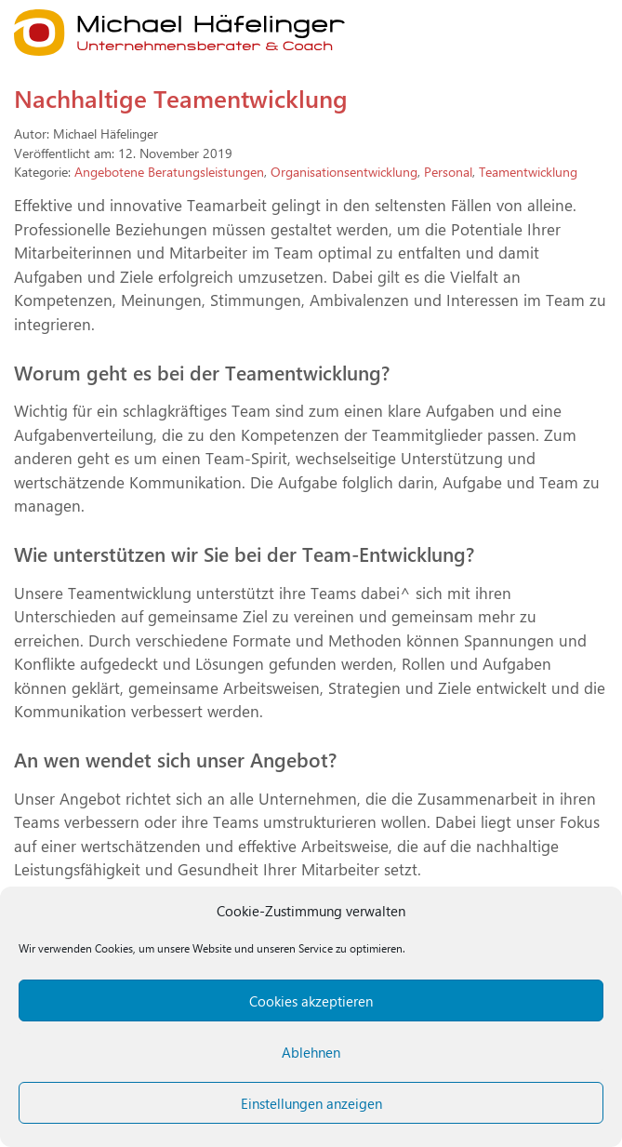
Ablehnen (311, 1052)
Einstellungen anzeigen (311, 1103)
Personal (448, 171)
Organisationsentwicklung (344, 171)
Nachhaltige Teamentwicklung (181, 97)
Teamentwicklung (528, 171)
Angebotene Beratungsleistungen (169, 171)
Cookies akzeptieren (311, 1001)
